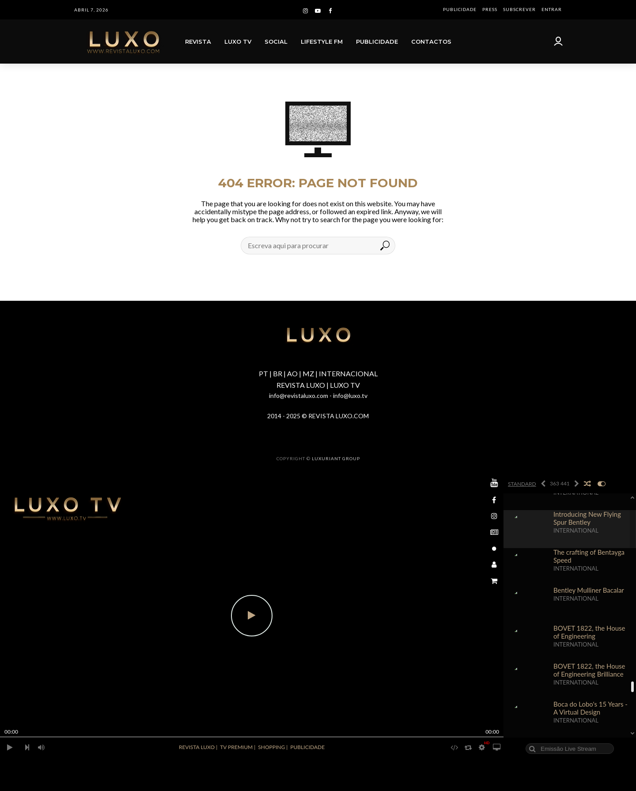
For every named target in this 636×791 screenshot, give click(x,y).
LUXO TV (237, 41)
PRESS (489, 9)
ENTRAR (551, 9)
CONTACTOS (431, 41)
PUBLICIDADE (460, 9)
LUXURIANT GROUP (336, 458)
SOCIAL (276, 41)
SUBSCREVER (519, 9)
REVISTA (198, 41)
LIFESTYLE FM (322, 41)
